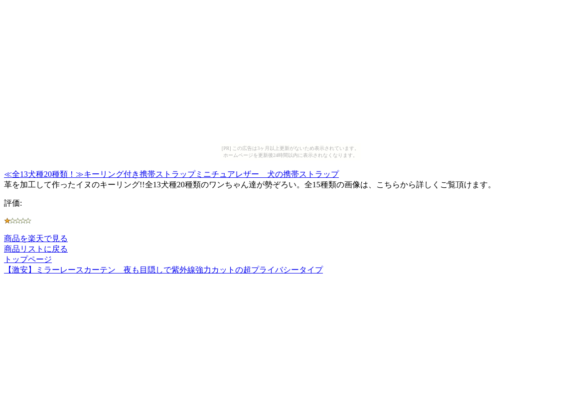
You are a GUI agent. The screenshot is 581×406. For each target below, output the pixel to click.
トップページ (28, 259)
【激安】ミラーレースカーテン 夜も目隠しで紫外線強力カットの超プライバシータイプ (163, 270)
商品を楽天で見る (36, 238)
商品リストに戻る (36, 249)
